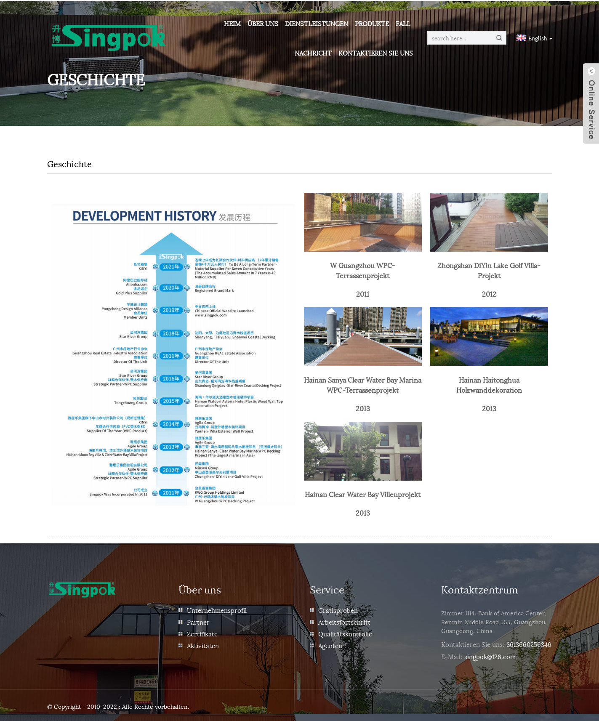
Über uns (263, 23)
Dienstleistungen (317, 23)
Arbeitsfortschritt (344, 620)
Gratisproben (338, 609)
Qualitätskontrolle (345, 632)
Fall (404, 23)
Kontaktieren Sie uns (376, 53)
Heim (233, 23)
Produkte (373, 23)
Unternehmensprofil (217, 609)
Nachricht (314, 53)
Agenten (330, 644)
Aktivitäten (203, 644)
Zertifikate (202, 632)
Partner (198, 620)
